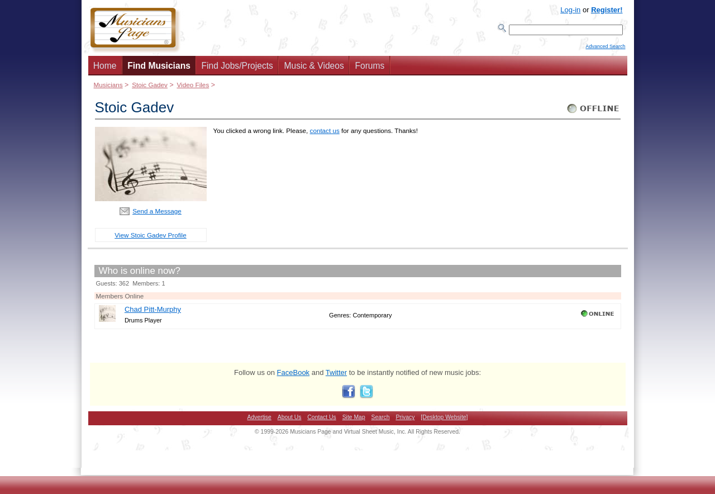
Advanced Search (605, 51)
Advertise (259, 420)
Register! (606, 10)
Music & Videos (314, 69)
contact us (325, 133)
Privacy (404, 420)
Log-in (570, 10)
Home (105, 69)
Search (380, 420)
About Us (290, 420)
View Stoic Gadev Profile (150, 238)
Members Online (120, 299)
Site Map (353, 420)
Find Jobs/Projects (237, 69)
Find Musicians (158, 69)
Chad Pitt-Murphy (153, 312)
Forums (369, 69)
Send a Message (157, 214)
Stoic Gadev (150, 88)
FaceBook (293, 376)
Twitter (336, 376)
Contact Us (321, 420)
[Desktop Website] (444, 420)
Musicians (108, 88)
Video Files (193, 88)
